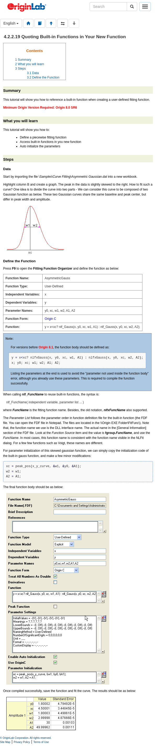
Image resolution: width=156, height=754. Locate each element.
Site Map (5, 742)
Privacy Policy (22, 742)
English (11, 23)
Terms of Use (41, 742)
